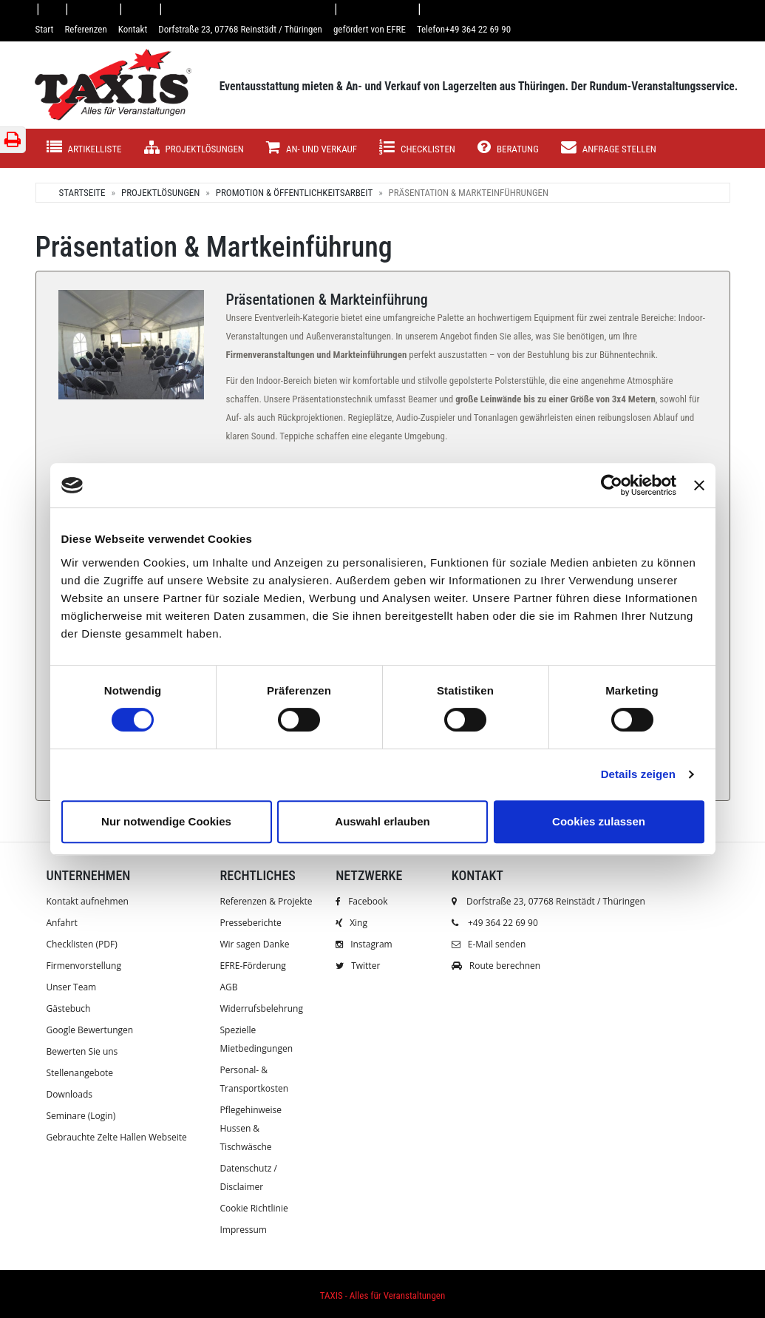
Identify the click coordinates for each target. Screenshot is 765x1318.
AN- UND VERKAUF (311, 147)
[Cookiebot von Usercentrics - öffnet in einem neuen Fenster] (611, 485)
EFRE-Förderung (253, 965)
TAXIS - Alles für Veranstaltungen (382, 1295)
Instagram (364, 944)
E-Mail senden (489, 944)
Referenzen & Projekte (266, 901)
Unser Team (72, 987)
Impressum (243, 1229)
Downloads (70, 1094)
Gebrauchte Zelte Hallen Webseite (117, 1137)
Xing (351, 922)
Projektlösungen (194, 147)
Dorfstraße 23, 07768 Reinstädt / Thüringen (548, 901)
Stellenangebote (80, 1073)
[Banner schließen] (699, 485)
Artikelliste (84, 147)
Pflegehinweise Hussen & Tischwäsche (251, 1128)
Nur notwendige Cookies (166, 821)
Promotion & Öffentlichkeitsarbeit (294, 192)
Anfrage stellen (608, 147)
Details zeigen (638, 774)
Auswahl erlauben (382, 821)
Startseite (81, 192)
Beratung (508, 147)
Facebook (361, 901)
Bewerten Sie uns (82, 1051)
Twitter (358, 965)
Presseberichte (251, 922)
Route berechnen (496, 965)
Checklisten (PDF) (82, 944)
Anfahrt (62, 922)
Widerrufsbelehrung (261, 1008)
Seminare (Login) (81, 1115)
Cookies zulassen (598, 821)
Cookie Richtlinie (254, 1208)
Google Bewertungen (90, 1030)
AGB (229, 987)
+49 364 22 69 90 (503, 922)
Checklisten (417, 147)
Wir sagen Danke (255, 944)
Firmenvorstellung (84, 965)
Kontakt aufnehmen (88, 901)
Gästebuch (69, 1008)
